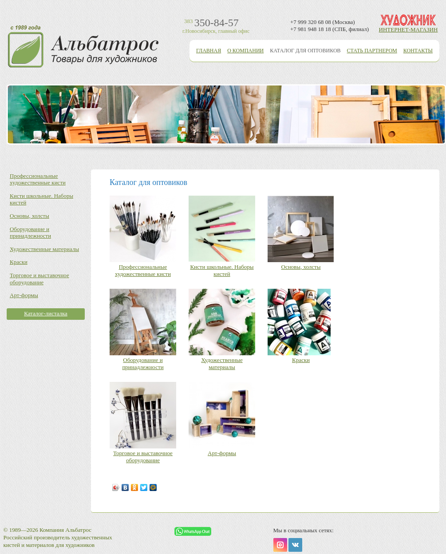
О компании (245, 50)
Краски (19, 262)
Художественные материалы (44, 249)
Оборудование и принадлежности (30, 233)
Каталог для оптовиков (305, 50)
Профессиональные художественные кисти (38, 179)
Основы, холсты (29, 215)
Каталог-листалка (45, 313)
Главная (208, 50)
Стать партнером (372, 50)
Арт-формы (24, 295)
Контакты (418, 50)
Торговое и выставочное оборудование (39, 279)
